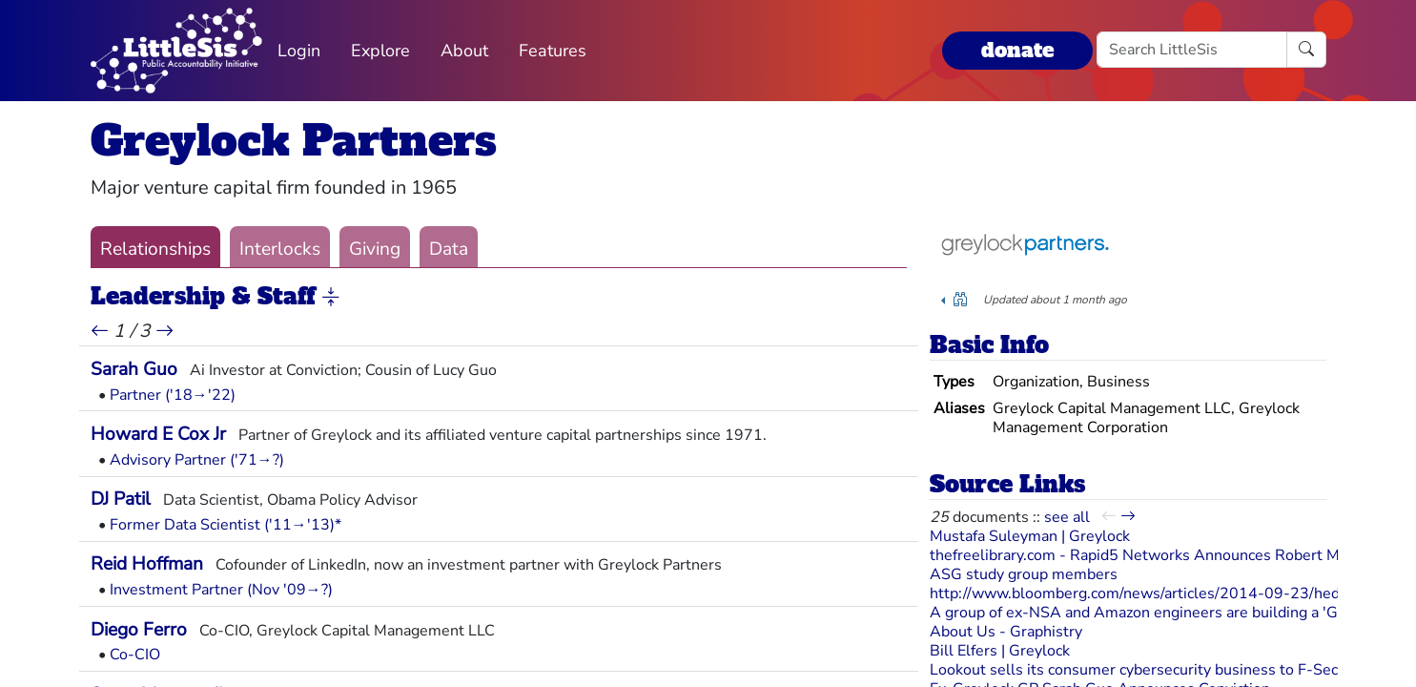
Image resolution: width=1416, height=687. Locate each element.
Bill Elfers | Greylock (1000, 650)
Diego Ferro (139, 629)
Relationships (155, 249)
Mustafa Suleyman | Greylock (1030, 536)
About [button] (464, 50)
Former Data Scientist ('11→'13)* (225, 524)
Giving (374, 249)
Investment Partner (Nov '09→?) (221, 589)
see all (1067, 517)
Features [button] (552, 50)
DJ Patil (121, 499)
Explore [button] (380, 50)
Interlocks (279, 249)
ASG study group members (1024, 574)
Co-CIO (135, 654)
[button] (330, 297)
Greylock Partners (294, 141)
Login (298, 50)
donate (1017, 50)
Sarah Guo (134, 369)
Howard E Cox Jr (158, 434)
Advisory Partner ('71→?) (197, 459)
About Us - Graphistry (1006, 631)
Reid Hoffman (147, 564)
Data (448, 249)
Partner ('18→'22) (173, 395)
